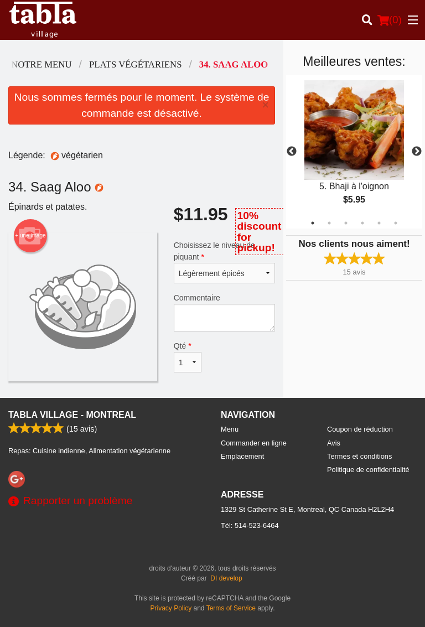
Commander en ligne (254, 443)
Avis (333, 443)
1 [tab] (312, 223)
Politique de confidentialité (368, 469)
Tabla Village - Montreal (72, 414)
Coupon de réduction (360, 429)
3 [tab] (345, 223)
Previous (291, 151)
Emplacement (242, 456)
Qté (187, 356)
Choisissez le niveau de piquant (224, 262)
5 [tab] (379, 223)
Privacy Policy (171, 608)
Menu (230, 429)
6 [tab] (395, 223)
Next (416, 151)
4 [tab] (362, 223)
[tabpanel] (354, 151)
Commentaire (224, 312)
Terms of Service (231, 608)
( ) (389, 20)
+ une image (30, 235)
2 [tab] (329, 223)
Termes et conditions (359, 456)
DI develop (226, 578)
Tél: (250, 525)
